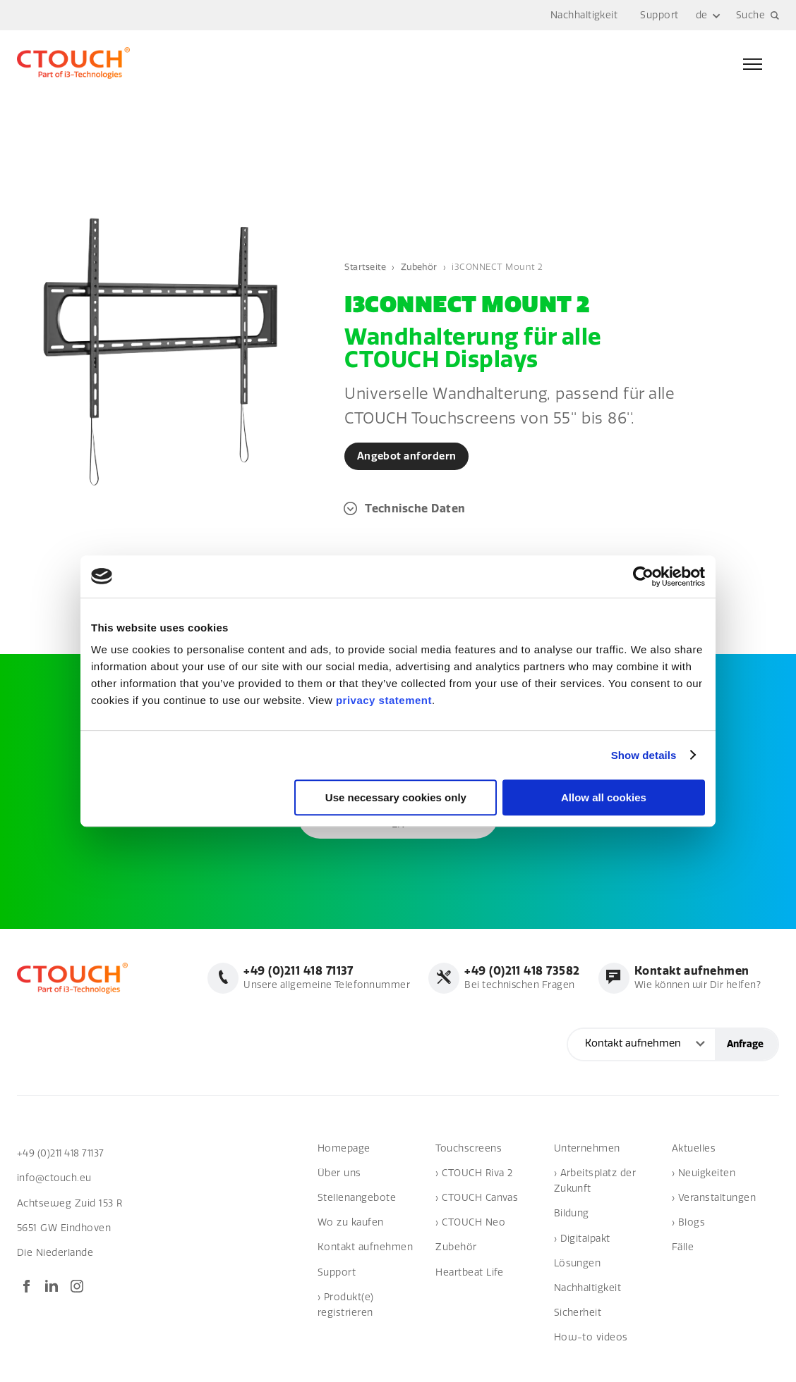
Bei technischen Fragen (518, 978)
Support (659, 15)
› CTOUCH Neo (470, 1223)
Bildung (571, 1214)
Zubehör (422, 266)
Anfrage (745, 1045)
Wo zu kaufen (351, 1223)
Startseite (366, 266)
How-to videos (591, 1338)
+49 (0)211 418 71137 (63, 1153)
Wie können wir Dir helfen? (695, 978)
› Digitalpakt (582, 1239)
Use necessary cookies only (395, 797)
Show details (644, 755)
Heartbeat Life (469, 1272)
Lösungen (577, 1264)
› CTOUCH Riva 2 (473, 1174)
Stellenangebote (357, 1198)
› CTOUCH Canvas (476, 1198)
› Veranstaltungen (714, 1198)
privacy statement (384, 700)
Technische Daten (415, 508)
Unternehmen (587, 1148)
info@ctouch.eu (55, 1179)
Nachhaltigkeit (584, 15)
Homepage (344, 1148)
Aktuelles (694, 1148)
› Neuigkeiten (703, 1174)
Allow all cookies (603, 797)
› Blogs (688, 1223)
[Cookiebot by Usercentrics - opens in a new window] (643, 576)
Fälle (683, 1248)
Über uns (339, 1174)
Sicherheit (578, 1313)
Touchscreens (468, 1148)
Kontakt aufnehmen (365, 1248)
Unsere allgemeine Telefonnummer (321, 978)
